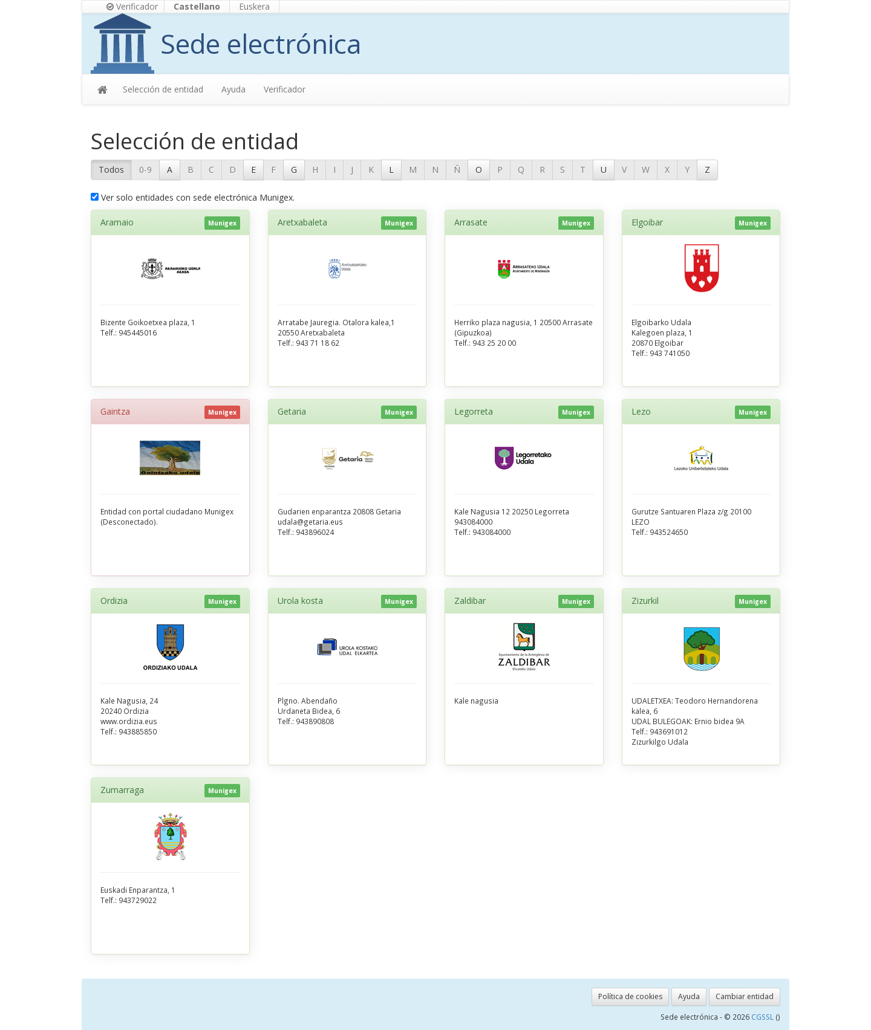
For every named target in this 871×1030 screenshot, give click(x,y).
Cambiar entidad (745, 996)
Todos (111, 169)
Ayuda (233, 89)
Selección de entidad (163, 89)
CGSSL (763, 1017)
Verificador (132, 6)
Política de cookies (630, 996)
